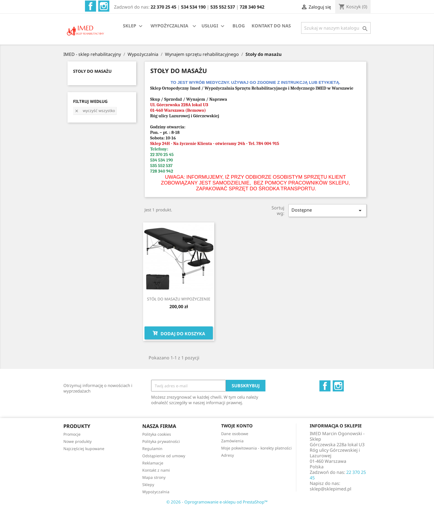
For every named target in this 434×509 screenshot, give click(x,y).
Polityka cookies (156, 434)
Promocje (72, 434)
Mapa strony (154, 477)
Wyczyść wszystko (94, 110)
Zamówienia (232, 440)
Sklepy (148, 484)
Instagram (103, 6)
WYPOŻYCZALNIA (169, 26)
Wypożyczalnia (155, 491)
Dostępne (327, 210)
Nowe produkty (77, 441)
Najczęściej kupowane (83, 448)
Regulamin (152, 448)
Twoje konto (237, 426)
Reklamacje (152, 463)
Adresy (227, 455)
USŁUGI (214, 26)
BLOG (238, 26)
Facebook (90, 6)
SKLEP (133, 26)
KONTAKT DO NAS (271, 26)
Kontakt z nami (156, 470)
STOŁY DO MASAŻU (92, 71)
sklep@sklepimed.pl (330, 489)
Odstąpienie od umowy (163, 455)
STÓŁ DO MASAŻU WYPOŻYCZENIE (178, 299)
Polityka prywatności (161, 441)
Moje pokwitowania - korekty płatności (256, 448)
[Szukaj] (336, 28)
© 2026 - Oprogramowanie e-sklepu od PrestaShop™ (217, 502)
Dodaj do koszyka (178, 333)
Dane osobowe (234, 433)
